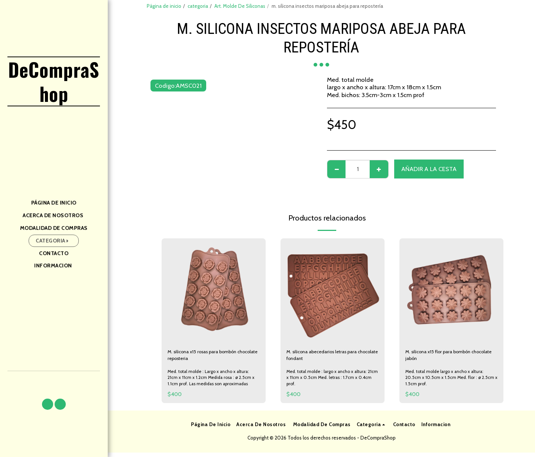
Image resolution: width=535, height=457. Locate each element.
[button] (47, 404)
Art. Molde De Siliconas (239, 6)
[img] (214, 290)
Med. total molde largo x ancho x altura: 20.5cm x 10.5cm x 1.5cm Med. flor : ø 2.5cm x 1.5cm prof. (448, 382)
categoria (198, 6)
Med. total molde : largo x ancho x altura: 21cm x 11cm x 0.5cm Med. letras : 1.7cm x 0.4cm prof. (330, 382)
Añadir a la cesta (429, 169)
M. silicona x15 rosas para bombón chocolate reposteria (213, 357)
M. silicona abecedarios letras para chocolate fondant (332, 357)
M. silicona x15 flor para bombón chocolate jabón (448, 357)
